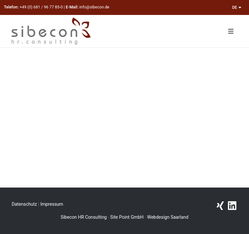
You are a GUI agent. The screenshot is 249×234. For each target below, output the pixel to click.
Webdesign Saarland (167, 217)
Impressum (51, 204)
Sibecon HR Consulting (84, 217)
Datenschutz (24, 204)
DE (236, 7)
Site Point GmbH (127, 217)
